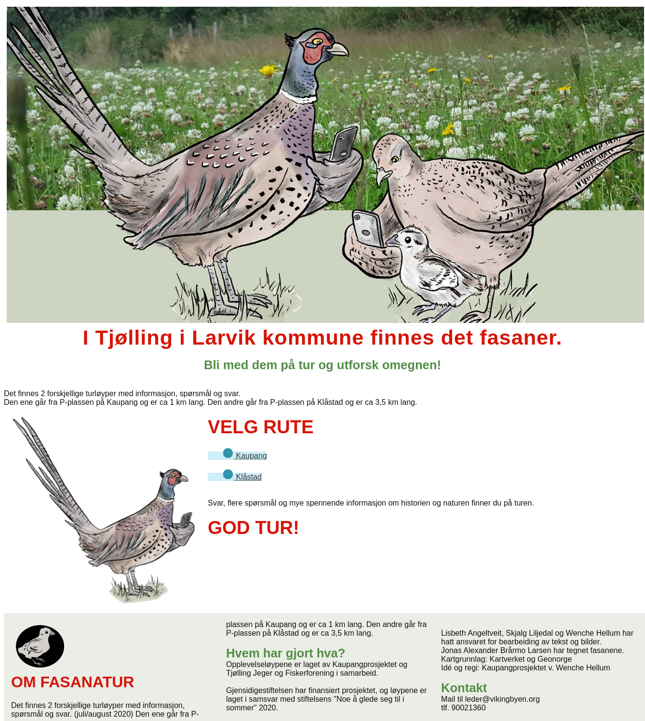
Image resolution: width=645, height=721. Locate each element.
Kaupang (241, 456)
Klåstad (238, 477)
